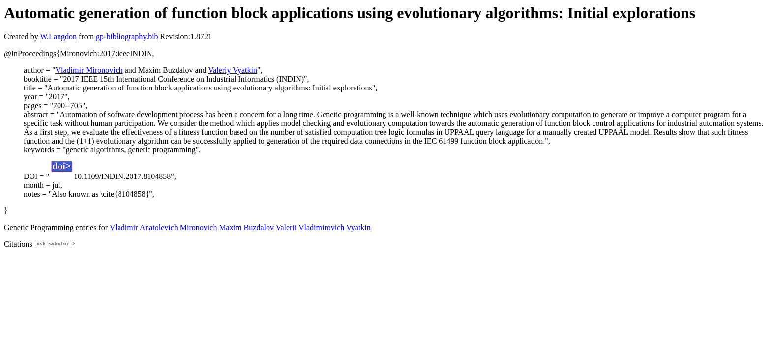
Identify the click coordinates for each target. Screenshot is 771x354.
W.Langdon (58, 36)
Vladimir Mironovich (88, 70)
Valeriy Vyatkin (232, 70)
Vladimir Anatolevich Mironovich (163, 227)
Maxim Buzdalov (246, 227)
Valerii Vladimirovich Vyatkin (323, 227)
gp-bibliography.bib (127, 36)
